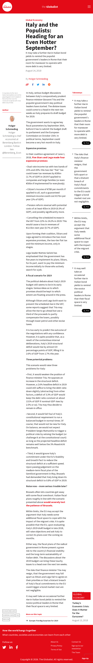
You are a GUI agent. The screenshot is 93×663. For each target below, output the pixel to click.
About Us (54, 642)
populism (6, 619)
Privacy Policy (56, 645)
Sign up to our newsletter (77, 647)
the (50, 7)
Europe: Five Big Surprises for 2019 (42, 620)
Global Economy (34, 19)
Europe (13, 611)
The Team (76, 652)
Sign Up (85, 658)
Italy (17, 615)
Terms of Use (56, 649)
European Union (8, 615)
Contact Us (76, 642)
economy (6, 611)
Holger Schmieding (38, 78)
